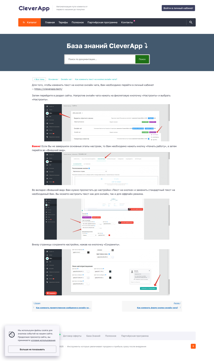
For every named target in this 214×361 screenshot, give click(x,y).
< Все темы (39, 79)
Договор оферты (72, 335)
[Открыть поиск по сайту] (190, 22)
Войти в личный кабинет (178, 8)
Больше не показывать (32, 349)
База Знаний (93, 335)
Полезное (110, 335)
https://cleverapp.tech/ (48, 88)
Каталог (29, 22)
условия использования (43, 340)
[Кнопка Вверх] (193, 346)
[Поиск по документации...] (100, 59)
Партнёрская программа (134, 335)
